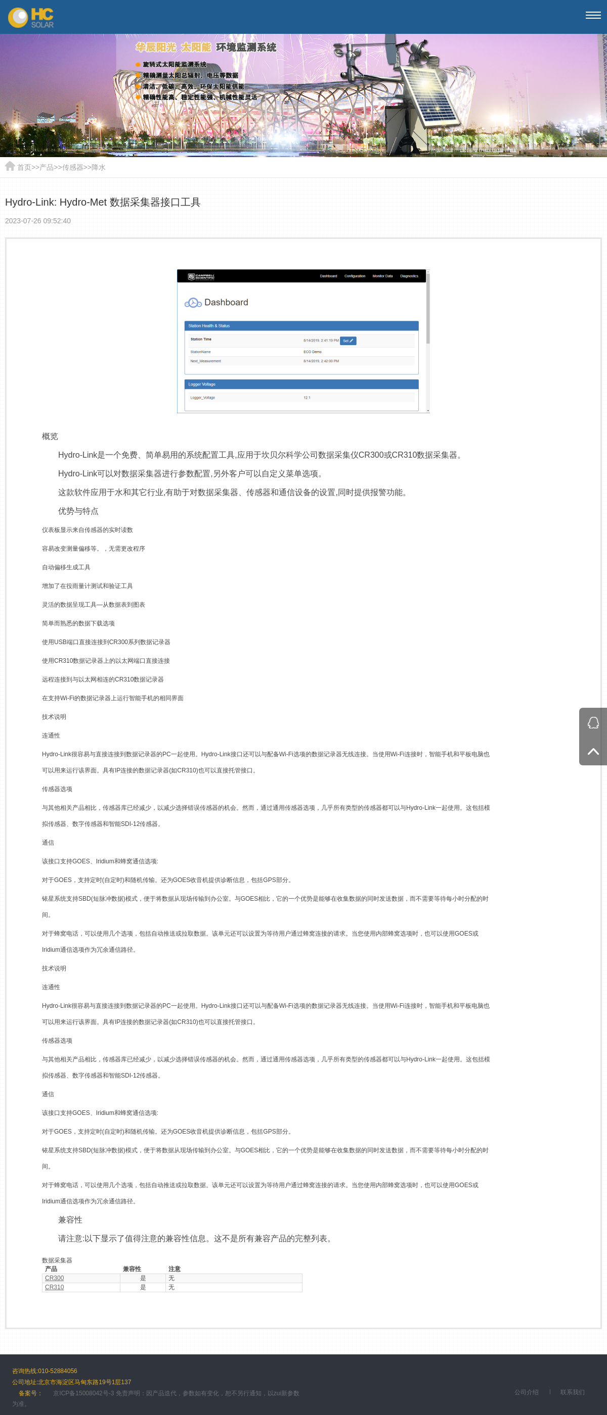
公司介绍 (526, 1392)
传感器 (72, 167)
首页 (24, 167)
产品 (46, 167)
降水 (99, 167)
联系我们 (572, 1392)
